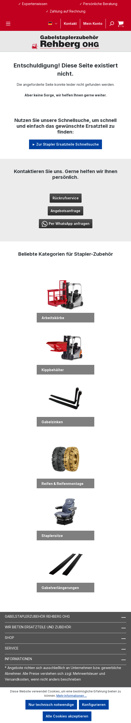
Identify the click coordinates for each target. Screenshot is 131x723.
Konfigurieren (94, 705)
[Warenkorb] (119, 23)
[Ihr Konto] (93, 23)
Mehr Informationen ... (71, 695)
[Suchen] (110, 23)
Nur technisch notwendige (51, 705)
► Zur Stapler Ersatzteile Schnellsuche (65, 144)
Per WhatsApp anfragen (65, 224)
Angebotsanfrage (65, 211)
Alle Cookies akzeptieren (67, 716)
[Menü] (8, 23)
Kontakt (70, 23)
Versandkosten (17, 679)
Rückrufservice (66, 198)
